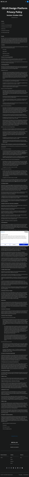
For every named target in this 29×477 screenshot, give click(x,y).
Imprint (11, 463)
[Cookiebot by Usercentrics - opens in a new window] (25, 232)
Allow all (24, 244)
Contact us (11, 461)
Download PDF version (14, 17)
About (11, 457)
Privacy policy (20, 474)
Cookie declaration (25, 474)
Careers (11, 459)
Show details (25, 242)
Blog (21, 457)
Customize (14, 244)
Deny (5, 244)
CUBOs (2, 457)
